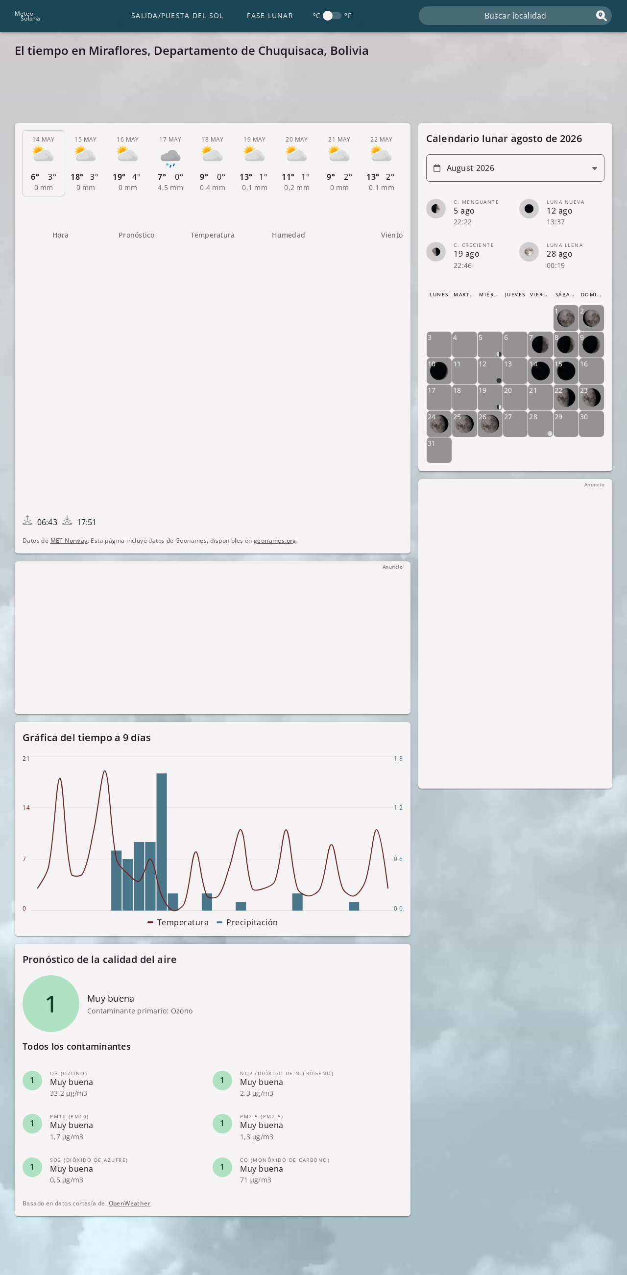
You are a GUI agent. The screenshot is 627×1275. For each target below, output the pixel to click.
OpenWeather (129, 1203)
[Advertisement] (309, 93)
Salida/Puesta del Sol (177, 15)
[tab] (44, 163)
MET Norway (69, 540)
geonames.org (275, 540)
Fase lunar (270, 15)
